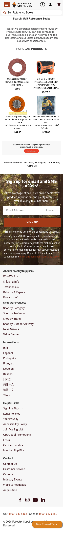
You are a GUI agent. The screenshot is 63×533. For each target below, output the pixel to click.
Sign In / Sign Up (13, 408)
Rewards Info (11, 297)
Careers (8, 474)
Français (8, 363)
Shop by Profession (14, 313)
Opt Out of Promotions (17, 435)
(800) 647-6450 (48, 514)
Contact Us (10, 464)
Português (9, 358)
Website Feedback (14, 485)
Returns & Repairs (14, 292)
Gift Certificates (13, 445)
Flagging (42, 162)
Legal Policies (11, 413)
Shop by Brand (12, 318)
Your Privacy (10, 419)
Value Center (11, 334)
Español (8, 353)
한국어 (7, 395)
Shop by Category (14, 308)
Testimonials (11, 287)
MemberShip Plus (14, 450)
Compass (32, 165)
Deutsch (8, 368)
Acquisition (10, 490)
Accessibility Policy (15, 424)
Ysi (35, 162)
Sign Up (32, 222)
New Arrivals (11, 329)
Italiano (7, 374)
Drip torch (28, 162)
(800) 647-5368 (18, 514)
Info (5, 348)
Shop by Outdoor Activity (18, 324)
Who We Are (10, 276)
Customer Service (14, 469)
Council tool (53, 162)
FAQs (6, 440)
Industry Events (12, 479)
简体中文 (8, 384)
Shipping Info (11, 281)
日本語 (7, 379)
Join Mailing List (13, 429)
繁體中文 (8, 390)
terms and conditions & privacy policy (39, 256)
